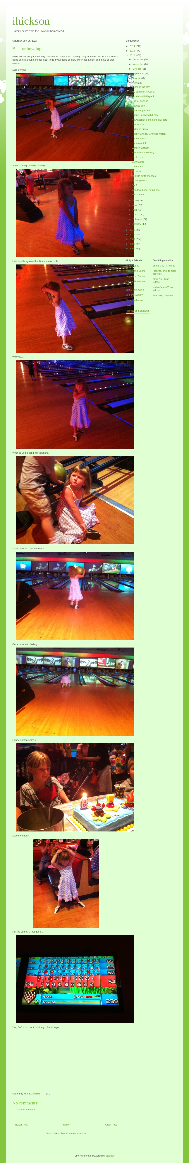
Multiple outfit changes (144, 176)
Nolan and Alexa (134, 300)
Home (66, 1124)
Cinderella (137, 166)
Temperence (132, 265)
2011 (133, 229)
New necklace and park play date (149, 119)
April (135, 210)
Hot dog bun (138, 105)
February (138, 219)
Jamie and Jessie (135, 289)
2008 (133, 243)
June (135, 200)
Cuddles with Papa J (143, 96)
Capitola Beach (140, 138)
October (137, 68)
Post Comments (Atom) (73, 1133)
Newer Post (21, 1124)
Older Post (111, 1124)
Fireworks (137, 171)
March (136, 214)
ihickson (31, 21)
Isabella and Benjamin (138, 310)
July (135, 82)
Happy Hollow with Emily (145, 115)
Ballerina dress (140, 129)
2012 (133, 55)
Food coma (138, 194)
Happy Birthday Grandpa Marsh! (149, 133)
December (138, 59)
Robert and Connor (136, 270)
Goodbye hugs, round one (145, 190)
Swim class (138, 124)
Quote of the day (141, 87)
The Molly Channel (163, 295)
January (137, 224)
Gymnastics (138, 161)
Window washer (140, 147)
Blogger (110, 1155)
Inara (128, 305)
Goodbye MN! (139, 180)
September (139, 73)
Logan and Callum (135, 276)
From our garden (141, 110)
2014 (133, 46)
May (135, 205)
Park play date (139, 143)
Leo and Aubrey (134, 294)
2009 (133, 239)
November (138, 64)
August (137, 78)
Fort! (134, 185)
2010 (133, 234)
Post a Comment (26, 1109)
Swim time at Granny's (144, 152)
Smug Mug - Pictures (164, 265)
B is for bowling (140, 101)
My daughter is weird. (143, 91)
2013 (133, 50)
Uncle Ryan (138, 157)
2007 (133, 248)
